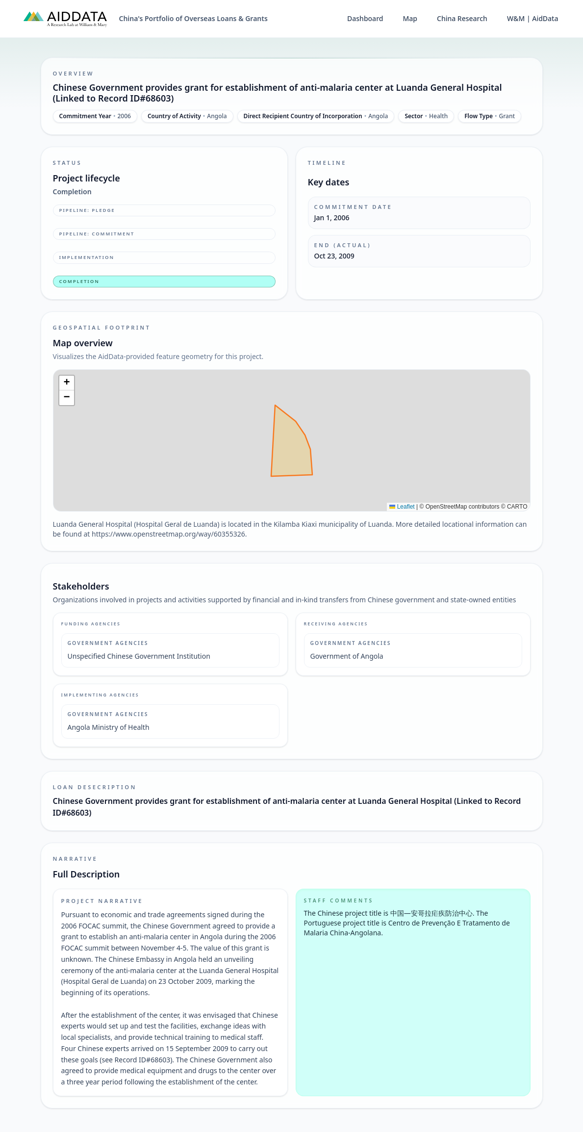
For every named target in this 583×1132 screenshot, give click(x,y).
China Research (462, 18)
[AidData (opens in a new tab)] (65, 18)
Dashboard (365, 18)
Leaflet (401, 506)
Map (410, 18)
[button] (66, 383)
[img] (291, 440)
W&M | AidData (532, 18)
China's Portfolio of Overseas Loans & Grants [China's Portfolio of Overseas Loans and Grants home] (193, 18)
